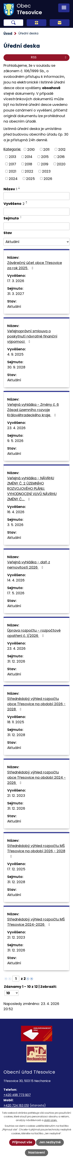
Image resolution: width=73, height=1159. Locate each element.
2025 (30, 178)
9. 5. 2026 (15, 440)
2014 (28, 156)
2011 (46, 149)
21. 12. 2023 (16, 795)
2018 (28, 163)
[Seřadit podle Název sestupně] (19, 188)
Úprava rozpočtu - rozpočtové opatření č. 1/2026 (34, 633)
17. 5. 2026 (15, 593)
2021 (12, 171)
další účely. (50, 1120)
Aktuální (14, 306)
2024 (13, 178)
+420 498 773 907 (17, 1095)
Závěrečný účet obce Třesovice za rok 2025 (34, 265)
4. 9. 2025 (15, 354)
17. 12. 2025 (16, 869)
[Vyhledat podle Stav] (36, 242)
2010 (31, 149)
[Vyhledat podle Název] (36, 196)
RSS (49, 57)
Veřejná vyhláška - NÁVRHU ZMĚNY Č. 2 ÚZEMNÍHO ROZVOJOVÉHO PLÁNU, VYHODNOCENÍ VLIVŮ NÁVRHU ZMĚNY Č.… (32, 488)
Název (10, 189)
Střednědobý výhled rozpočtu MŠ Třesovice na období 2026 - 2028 (36, 850)
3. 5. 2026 (15, 524)
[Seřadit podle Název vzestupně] (19, 187)
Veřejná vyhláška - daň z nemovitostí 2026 (28, 565)
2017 (12, 163)
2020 (61, 163)
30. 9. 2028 (16, 367)
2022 (29, 171)
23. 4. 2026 (16, 427)
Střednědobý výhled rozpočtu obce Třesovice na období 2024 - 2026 (36, 777)
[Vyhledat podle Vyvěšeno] (36, 212)
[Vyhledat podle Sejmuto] (36, 226)
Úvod (8, 33)
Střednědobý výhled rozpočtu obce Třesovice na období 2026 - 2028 (36, 704)
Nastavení (36, 1152)
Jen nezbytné (50, 1142)
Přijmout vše (22, 1142)
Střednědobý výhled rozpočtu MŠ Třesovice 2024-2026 (36, 922)
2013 (12, 156)
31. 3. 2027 (15, 293)
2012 (62, 149)
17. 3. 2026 (15, 280)
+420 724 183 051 (16, 1105)
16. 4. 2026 (15, 511)
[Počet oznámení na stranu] (11, 993)
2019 (44, 163)
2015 (45, 156)
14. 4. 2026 (16, 580)
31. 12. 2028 (16, 734)
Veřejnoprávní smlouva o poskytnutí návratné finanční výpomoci (32, 336)
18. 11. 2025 (15, 722)
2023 (46, 171)
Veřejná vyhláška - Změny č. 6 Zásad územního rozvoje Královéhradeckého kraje (33, 409)
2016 (61, 156)
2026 (48, 178)
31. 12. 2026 (16, 661)
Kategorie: (12, 149)
